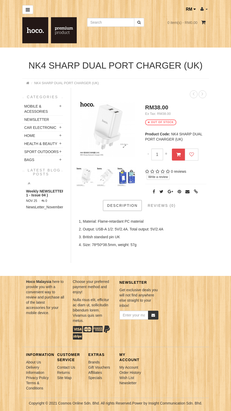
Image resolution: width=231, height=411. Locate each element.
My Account (129, 367)
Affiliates (95, 372)
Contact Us (66, 367)
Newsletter (128, 383)
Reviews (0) (162, 205)
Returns (63, 372)
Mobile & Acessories (36, 109)
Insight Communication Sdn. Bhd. (175, 403)
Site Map (64, 378)
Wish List (127, 378)
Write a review (158, 177)
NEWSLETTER (36, 119)
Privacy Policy (37, 378)
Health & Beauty (40, 144)
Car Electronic (40, 127)
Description (122, 205)
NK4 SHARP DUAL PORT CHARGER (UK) (66, 83)
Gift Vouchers (99, 367)
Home (29, 136)
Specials (95, 378)
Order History (130, 372)
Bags (29, 160)
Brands (94, 362)
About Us (33, 362)
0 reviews (178, 171)
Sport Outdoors (41, 152)
